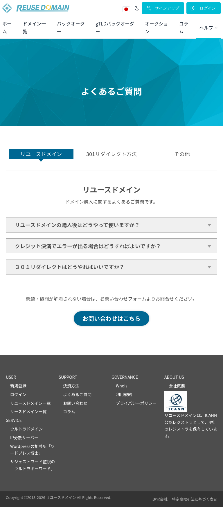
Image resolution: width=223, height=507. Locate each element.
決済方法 (71, 386)
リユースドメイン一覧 (30, 403)
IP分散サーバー (24, 437)
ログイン (203, 8)
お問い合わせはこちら (111, 318)
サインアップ (162, 8)
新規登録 (18, 386)
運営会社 (160, 499)
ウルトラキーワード (32, 468)
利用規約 (124, 394)
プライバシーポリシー (136, 403)
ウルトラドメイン (26, 429)
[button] (208, 27)
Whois (121, 386)
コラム (69, 411)
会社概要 (177, 386)
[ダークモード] (137, 8)
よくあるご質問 (77, 394)
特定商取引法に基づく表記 (194, 499)
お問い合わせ (75, 403)
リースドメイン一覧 (28, 411)
